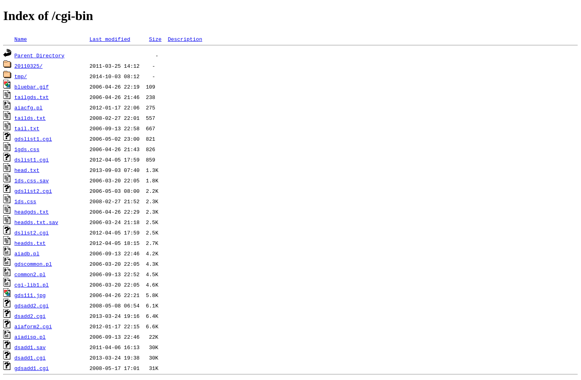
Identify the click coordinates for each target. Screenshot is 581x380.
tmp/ (20, 76)
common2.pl (30, 274)
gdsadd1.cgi (31, 368)
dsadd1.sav (30, 347)
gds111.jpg (30, 295)
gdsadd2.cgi (31, 305)
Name (20, 38)
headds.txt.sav (36, 222)
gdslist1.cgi (33, 138)
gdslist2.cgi (33, 190)
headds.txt (30, 243)
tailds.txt (30, 117)
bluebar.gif (31, 86)
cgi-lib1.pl (31, 284)
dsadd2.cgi (30, 315)
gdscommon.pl (33, 263)
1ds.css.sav (31, 180)
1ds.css (25, 201)
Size (155, 38)
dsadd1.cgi (30, 357)
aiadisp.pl (30, 336)
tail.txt (26, 128)
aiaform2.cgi (33, 326)
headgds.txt (31, 211)
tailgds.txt (31, 97)
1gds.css (26, 149)
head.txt (26, 170)
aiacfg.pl (28, 107)
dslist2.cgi (31, 232)
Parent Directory (39, 55)
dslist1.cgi (31, 159)
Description (185, 38)
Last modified (109, 38)
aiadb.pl (26, 253)
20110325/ (28, 65)
